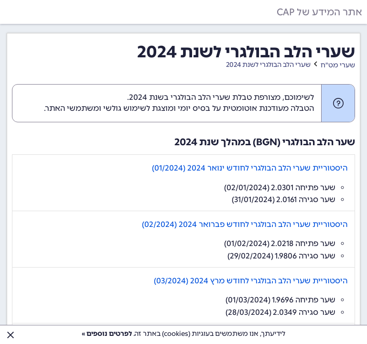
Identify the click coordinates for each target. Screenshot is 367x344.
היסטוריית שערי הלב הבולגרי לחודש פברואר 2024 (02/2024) (244, 224)
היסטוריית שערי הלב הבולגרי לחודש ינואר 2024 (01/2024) (249, 167)
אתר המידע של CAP (319, 12)
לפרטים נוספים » (107, 334)
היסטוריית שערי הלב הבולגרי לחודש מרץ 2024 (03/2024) (250, 280)
